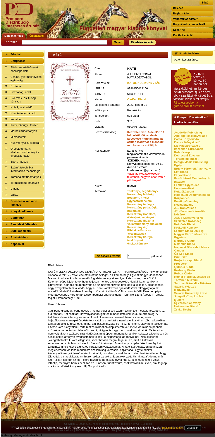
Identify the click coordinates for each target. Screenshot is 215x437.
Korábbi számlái (183, 35)
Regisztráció (181, 13)
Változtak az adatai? (185, 19)
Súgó (205, 2)
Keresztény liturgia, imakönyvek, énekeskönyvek (140, 240)
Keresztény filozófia (140, 220)
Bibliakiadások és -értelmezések (139, 232)
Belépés (178, 8)
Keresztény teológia (140, 204)
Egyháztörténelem (139, 201)
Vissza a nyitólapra (23, 18)
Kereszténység (137, 227)
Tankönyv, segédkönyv (142, 191)
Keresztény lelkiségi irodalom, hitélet (140, 196)
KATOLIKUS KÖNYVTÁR (143, 83)
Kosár (177, 29)
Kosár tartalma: (189, 53)
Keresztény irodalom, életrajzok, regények (141, 215)
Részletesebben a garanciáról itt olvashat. (189, 104)
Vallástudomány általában (144, 223)
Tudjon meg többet (173, 427)
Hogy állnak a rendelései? (189, 24)
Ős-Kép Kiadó (136, 99)
